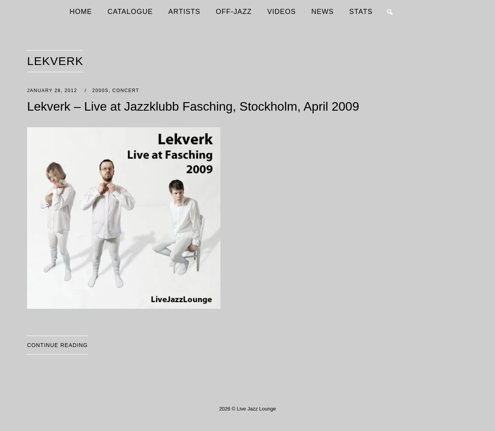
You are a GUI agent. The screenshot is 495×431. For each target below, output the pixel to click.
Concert (125, 90)
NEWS (322, 11)
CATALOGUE (130, 11)
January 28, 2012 (53, 90)
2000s (100, 90)
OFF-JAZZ (234, 11)
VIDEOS (281, 11)
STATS (360, 11)
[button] (390, 12)
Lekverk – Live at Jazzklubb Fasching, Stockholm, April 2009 (193, 106)
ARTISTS (184, 11)
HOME (81, 11)
